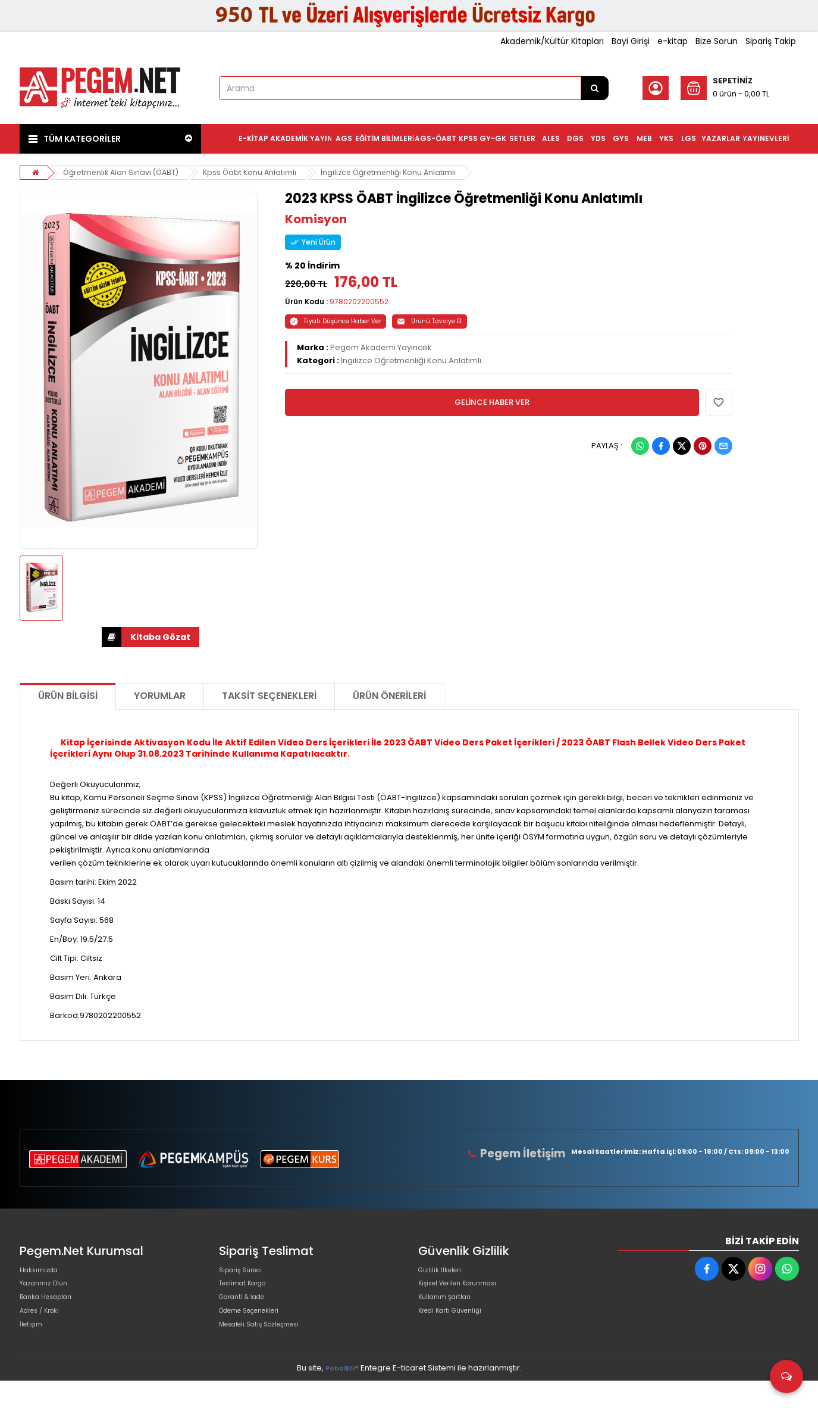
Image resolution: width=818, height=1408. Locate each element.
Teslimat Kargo (248, 1291)
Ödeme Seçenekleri (258, 1329)
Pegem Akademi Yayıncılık (381, 347)
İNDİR (111, 637)
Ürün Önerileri (389, 696)
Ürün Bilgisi (68, 696)
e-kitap (672, 41)
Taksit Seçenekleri (269, 696)
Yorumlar (160, 696)
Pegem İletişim (527, 1153)
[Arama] (595, 88)
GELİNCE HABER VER (492, 402)
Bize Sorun (716, 41)
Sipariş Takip (770, 41)
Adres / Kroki (44, 1329)
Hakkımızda (42, 1272)
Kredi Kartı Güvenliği (456, 1329)
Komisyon (316, 219)
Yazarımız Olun (48, 1291)
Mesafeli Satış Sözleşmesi (268, 1348)
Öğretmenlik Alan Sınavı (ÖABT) (124, 172)
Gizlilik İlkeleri (443, 1272)
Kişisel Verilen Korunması (466, 1291)
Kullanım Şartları (449, 1310)
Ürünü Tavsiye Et (429, 321)
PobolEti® (342, 1395)
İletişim (33, 1348)
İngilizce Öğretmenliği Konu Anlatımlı (400, 172)
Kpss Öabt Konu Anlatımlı (257, 172)
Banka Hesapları (51, 1310)
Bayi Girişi (631, 41)
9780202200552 (359, 301)
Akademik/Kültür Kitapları (552, 41)
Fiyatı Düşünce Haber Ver (335, 321)
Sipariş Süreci (245, 1272)
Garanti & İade (247, 1310)
